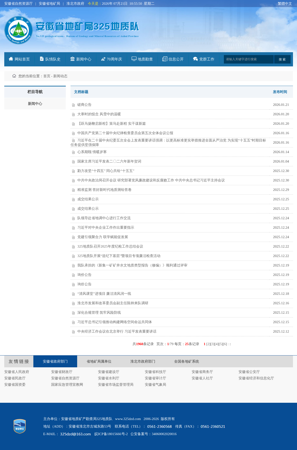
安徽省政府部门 (55, 361)
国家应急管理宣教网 (67, 384)
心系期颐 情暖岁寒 (92, 152)
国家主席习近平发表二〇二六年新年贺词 (109, 161)
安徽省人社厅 (202, 378)
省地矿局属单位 (99, 361)
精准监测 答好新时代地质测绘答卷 (104, 190)
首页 (46, 76)
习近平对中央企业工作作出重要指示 (105, 227)
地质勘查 (145, 59)
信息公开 (176, 59)
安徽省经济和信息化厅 (256, 378)
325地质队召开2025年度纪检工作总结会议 (110, 246)
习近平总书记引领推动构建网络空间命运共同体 (114, 322)
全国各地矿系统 (186, 361)
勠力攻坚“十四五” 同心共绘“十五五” (105, 171)
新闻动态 (60, 76)
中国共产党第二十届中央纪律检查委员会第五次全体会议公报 (125, 133)
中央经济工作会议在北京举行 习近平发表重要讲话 (116, 331)
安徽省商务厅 (202, 372)
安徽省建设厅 (108, 372)
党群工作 (206, 59)
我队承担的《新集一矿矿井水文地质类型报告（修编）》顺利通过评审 (132, 265)
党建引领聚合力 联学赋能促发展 (102, 237)
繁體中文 (285, 3)
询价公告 (84, 275)
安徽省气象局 (155, 384)
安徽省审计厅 (155, 378)
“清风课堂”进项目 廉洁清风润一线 (104, 294)
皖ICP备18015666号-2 (111, 434)
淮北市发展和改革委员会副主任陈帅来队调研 (112, 303)
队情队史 (53, 59)
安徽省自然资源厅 (18, 3)
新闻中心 (83, 59)
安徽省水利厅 (108, 378)
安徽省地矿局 (49, 3)
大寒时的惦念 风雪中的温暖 (99, 114)
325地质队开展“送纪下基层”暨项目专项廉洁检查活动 (118, 256)
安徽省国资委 (15, 384)
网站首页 (22, 59)
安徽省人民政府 (16, 372)
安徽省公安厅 (249, 372)
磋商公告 (84, 105)
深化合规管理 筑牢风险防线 (99, 312)
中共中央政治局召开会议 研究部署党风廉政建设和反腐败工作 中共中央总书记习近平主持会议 (151, 180)
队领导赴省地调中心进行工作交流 (104, 218)
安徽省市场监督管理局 (115, 384)
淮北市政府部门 (142, 361)
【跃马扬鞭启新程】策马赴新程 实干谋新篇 (111, 123)
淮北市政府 (75, 3)
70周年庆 (114, 59)
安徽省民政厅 (15, 378)
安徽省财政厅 (61, 372)
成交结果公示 (88, 199)
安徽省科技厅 (155, 372)
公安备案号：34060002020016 (153, 434)
